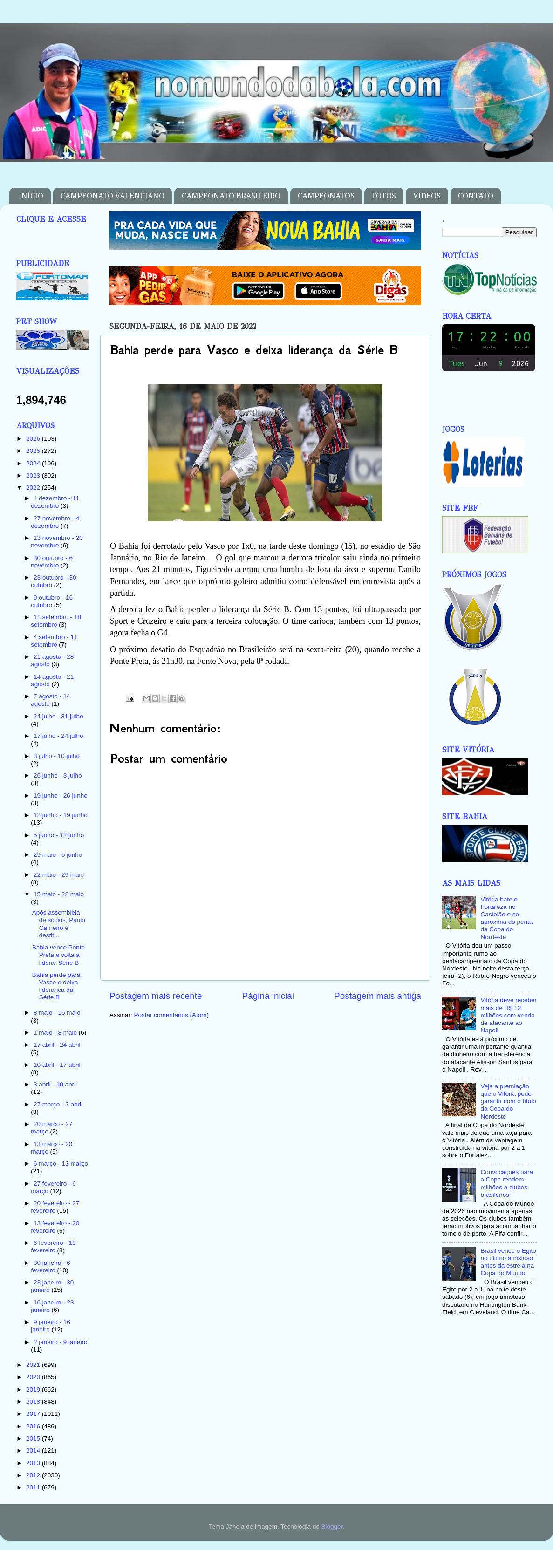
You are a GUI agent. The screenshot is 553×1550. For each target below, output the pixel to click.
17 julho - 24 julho (58, 735)
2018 (34, 1401)
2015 (34, 1438)
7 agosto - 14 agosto (50, 700)
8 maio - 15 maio (57, 1012)
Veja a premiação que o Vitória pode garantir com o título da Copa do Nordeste (508, 1101)
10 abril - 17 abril (57, 1064)
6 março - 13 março (61, 1163)
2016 (34, 1426)
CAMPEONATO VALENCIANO (112, 195)
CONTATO (475, 195)
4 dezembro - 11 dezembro (55, 502)
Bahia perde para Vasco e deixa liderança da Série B (56, 986)
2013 (34, 1463)
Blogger (331, 1526)
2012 (34, 1475)
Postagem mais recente (155, 996)
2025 (34, 450)
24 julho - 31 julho (58, 716)
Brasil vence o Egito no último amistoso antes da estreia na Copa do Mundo (508, 1262)
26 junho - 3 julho (58, 775)
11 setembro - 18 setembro (56, 621)
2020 (34, 1376)
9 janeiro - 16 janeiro (50, 1325)
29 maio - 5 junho (58, 854)
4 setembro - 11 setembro (54, 641)
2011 (34, 1487)
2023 (34, 475)
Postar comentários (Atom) (171, 1014)
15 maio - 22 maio (59, 894)
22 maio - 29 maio (59, 874)
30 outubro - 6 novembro (52, 561)
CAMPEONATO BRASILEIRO (231, 195)
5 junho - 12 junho (59, 835)
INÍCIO (31, 195)
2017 (34, 1413)
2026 (34, 438)
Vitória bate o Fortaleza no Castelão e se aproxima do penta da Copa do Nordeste (506, 918)
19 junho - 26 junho (61, 795)
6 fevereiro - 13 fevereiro (53, 1246)
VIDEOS (427, 195)
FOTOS (384, 195)
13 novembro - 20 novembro (57, 541)
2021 (34, 1364)
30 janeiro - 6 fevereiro (50, 1266)
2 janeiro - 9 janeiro (61, 1341)
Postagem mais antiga (377, 996)
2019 (34, 1389)
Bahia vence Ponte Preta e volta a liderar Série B (58, 955)
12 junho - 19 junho (61, 815)
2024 (34, 463)
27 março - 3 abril (58, 1104)
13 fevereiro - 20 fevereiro (55, 1227)
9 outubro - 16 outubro (52, 601)
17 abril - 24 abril (57, 1044)
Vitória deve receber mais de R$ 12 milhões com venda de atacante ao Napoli (508, 1015)
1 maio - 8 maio (56, 1032)
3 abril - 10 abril (55, 1084)
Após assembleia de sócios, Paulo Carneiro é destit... (58, 924)
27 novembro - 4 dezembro (55, 522)
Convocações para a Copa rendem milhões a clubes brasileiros (506, 1183)
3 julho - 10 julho (57, 755)
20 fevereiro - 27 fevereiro (55, 1207)
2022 (34, 487)
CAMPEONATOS (326, 195)
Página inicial (268, 996)
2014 (34, 1450)
